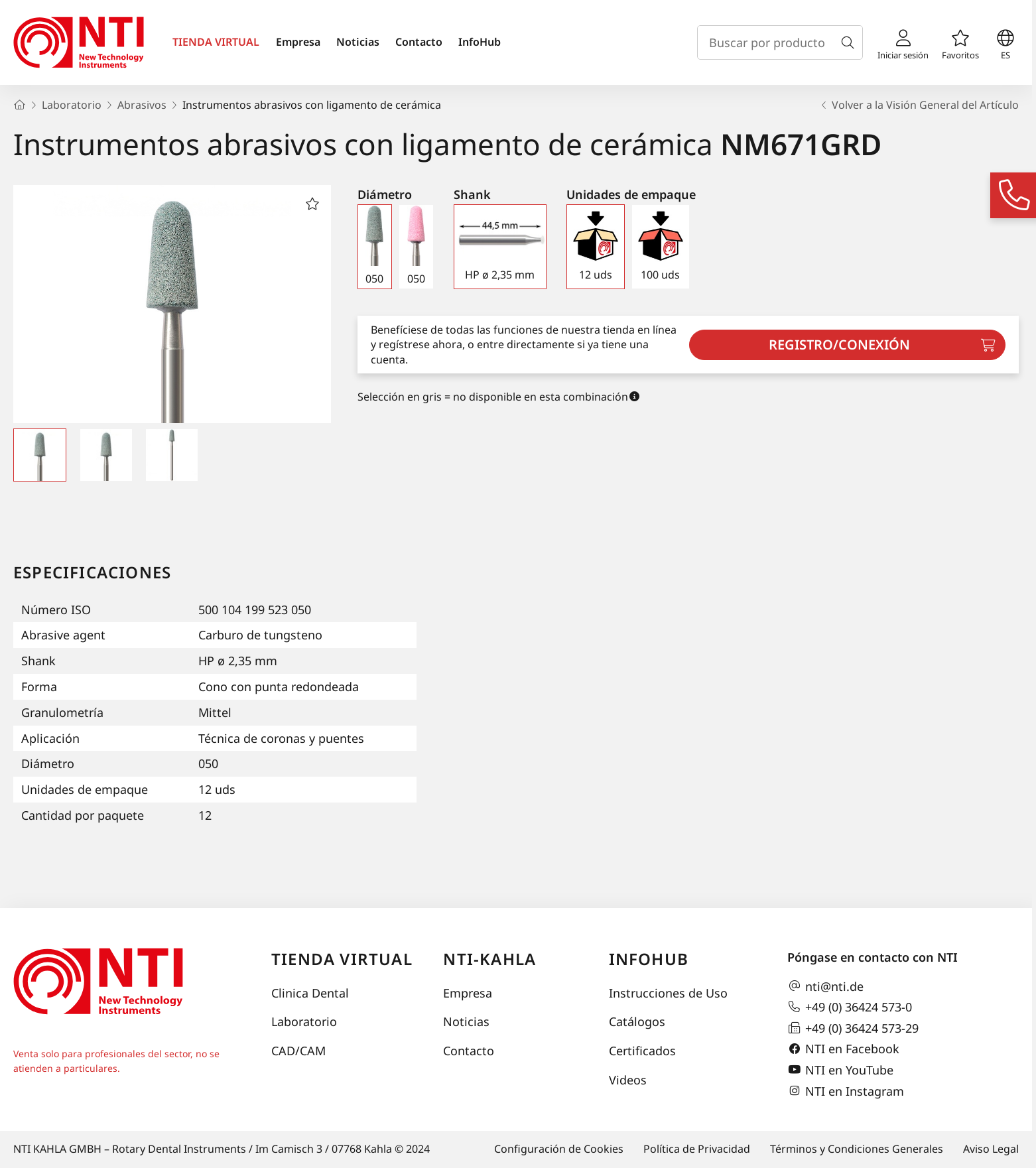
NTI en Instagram (845, 1091)
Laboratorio (304, 1021)
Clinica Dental (310, 993)
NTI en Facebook (843, 1049)
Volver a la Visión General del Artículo (918, 104)
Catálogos (637, 1021)
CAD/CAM (298, 1051)
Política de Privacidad (696, 1148)
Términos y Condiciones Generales (856, 1148)
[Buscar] (850, 42)
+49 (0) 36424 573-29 (853, 1028)
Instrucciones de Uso (668, 993)
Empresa (298, 41)
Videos (628, 1080)
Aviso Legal (991, 1148)
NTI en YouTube (840, 1070)
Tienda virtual (342, 959)
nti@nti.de (825, 986)
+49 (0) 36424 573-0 (849, 1007)
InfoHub (479, 41)
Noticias (357, 41)
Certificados (642, 1051)
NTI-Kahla (489, 959)
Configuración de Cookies (558, 1148)
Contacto (418, 41)
